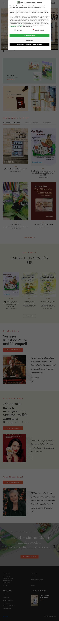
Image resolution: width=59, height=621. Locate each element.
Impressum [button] (38, 48)
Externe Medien (38, 30)
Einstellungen (13, 26)
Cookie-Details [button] (21, 48)
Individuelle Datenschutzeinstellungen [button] (29, 45)
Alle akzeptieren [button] (29, 36)
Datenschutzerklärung (16, 25)
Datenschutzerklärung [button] (30, 48)
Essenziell (18, 30)
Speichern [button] (29, 40)
